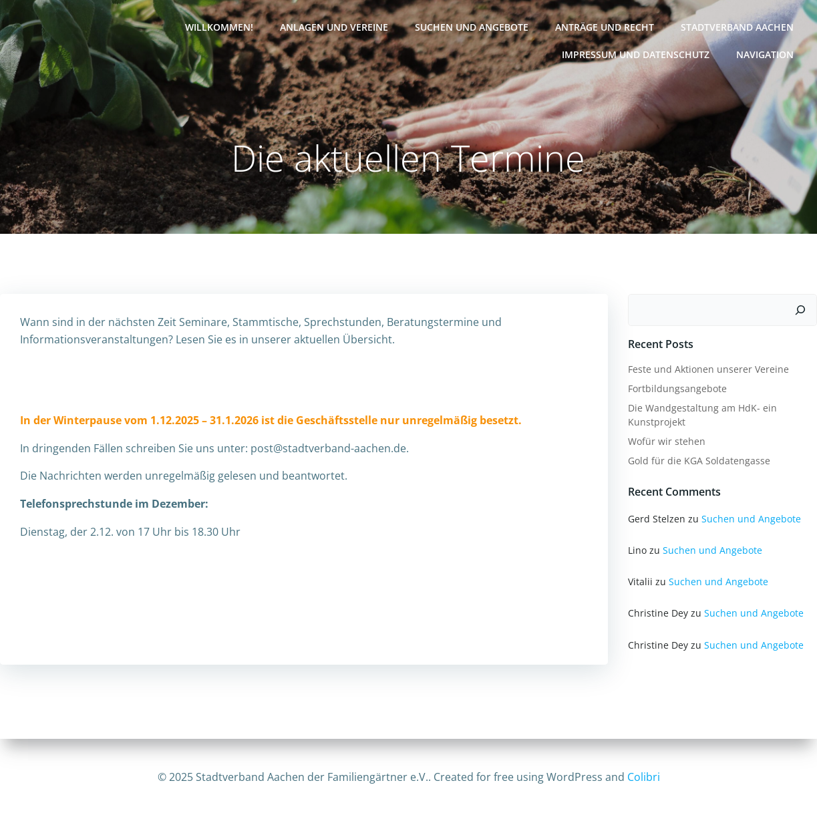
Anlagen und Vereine (334, 27)
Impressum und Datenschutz (635, 54)
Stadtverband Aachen (737, 27)
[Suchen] (800, 310)
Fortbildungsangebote (677, 388)
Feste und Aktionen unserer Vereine (708, 369)
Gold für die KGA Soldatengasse (699, 460)
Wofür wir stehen (666, 441)
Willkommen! (219, 27)
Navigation (765, 54)
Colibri (643, 777)
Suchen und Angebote (471, 27)
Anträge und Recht (604, 27)
